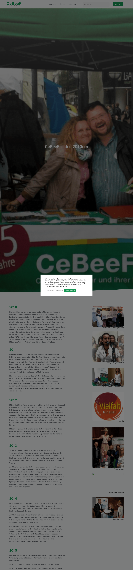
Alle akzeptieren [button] (70, 290)
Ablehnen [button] (59, 290)
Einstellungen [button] (50, 290)
